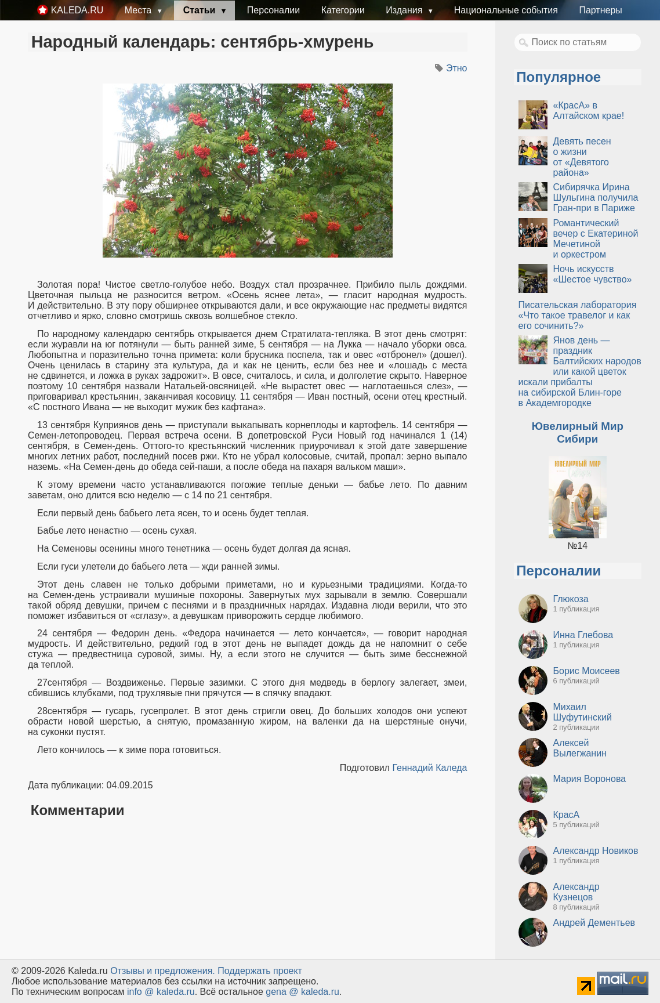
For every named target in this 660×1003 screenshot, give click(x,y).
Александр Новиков (596, 851)
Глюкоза (571, 599)
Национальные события (506, 10)
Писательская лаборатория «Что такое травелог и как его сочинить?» (577, 315)
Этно (456, 68)
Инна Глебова (583, 635)
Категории (343, 10)
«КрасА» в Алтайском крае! (589, 110)
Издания (405, 10)
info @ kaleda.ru (161, 992)
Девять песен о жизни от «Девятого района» (582, 157)
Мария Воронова (589, 779)
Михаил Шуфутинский (582, 712)
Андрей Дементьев (594, 923)
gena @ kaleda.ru (302, 992)
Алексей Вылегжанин (580, 748)
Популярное (558, 77)
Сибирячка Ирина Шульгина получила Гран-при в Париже (596, 197)
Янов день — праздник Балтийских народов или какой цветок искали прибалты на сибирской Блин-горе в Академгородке (579, 371)
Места (139, 10)
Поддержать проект (259, 971)
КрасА (566, 815)
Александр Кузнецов (576, 892)
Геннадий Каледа (429, 768)
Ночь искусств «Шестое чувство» (592, 274)
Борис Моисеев (586, 671)
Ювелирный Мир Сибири (577, 432)
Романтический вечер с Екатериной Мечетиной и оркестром (596, 238)
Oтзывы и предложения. (162, 971)
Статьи (200, 10)
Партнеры (600, 10)
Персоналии (273, 10)
